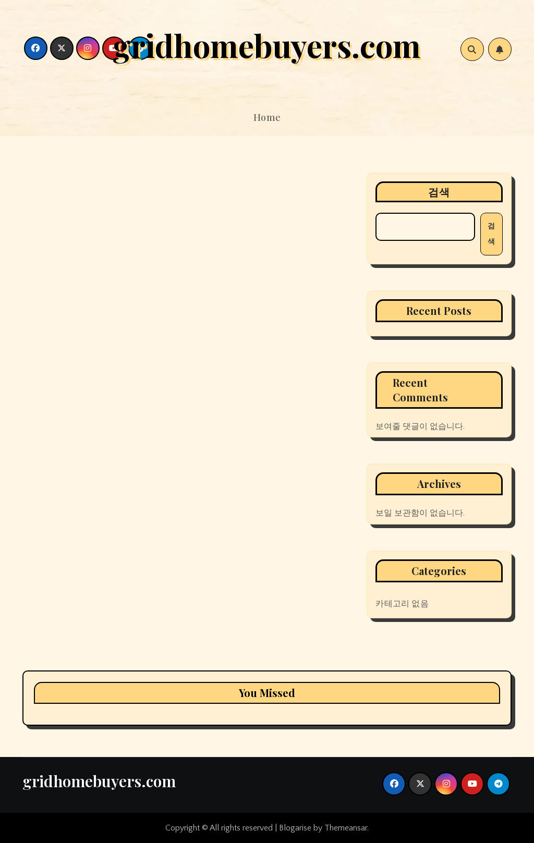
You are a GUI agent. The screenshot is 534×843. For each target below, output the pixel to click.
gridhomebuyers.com (267, 45)
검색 (439, 192)
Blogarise (295, 828)
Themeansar (345, 828)
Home (267, 117)
